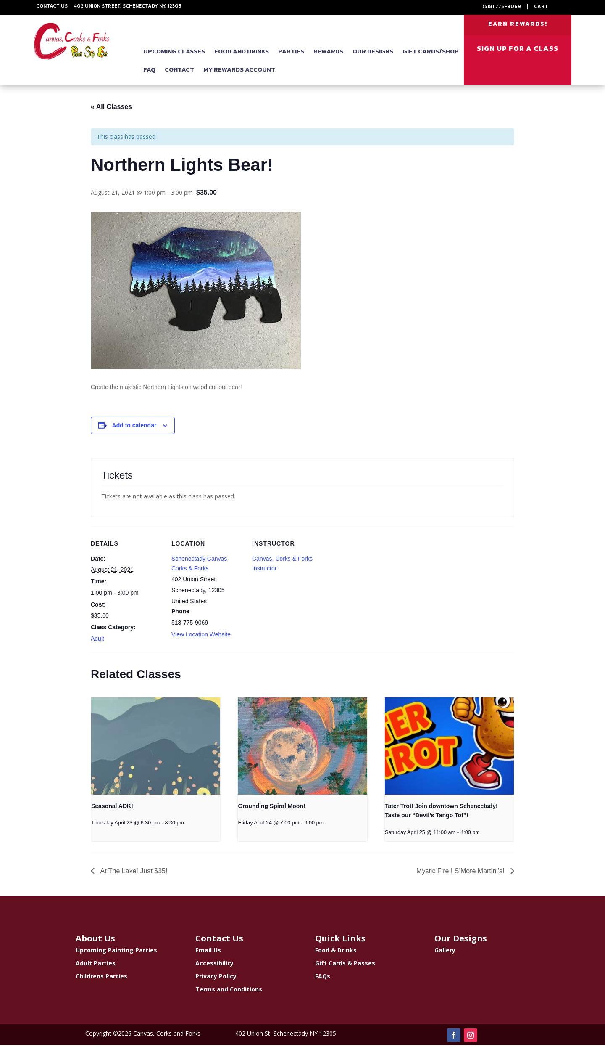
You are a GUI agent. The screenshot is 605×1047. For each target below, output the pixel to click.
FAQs (322, 978)
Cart (541, 6)
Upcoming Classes (174, 53)
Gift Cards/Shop (430, 53)
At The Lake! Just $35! (133, 872)
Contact (179, 71)
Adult (97, 640)
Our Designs (372, 53)
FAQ (149, 71)
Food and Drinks (241, 53)
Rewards (328, 53)
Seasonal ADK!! (113, 807)
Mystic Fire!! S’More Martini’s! (461, 872)
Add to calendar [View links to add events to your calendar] (134, 427)
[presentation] (155, 747)
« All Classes (111, 108)
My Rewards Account (239, 71)
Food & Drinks (336, 952)
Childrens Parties (101, 978)
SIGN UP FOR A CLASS (517, 50)
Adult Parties (96, 965)
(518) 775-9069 (501, 6)
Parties (291, 53)
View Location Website (201, 636)
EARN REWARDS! (517, 24)
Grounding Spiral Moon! (271, 807)
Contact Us (52, 6)
